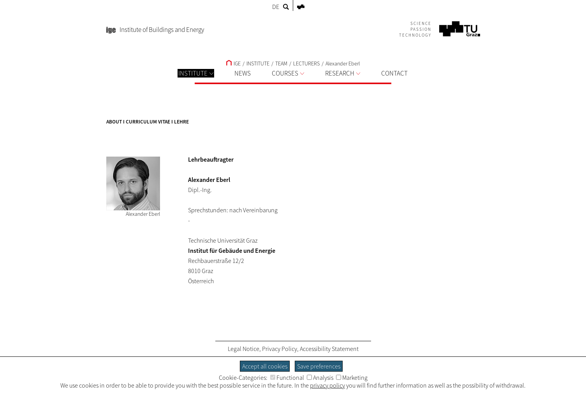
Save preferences (318, 366)
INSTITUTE (195, 73)
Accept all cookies (264, 366)
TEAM (281, 63)
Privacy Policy (279, 349)
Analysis (320, 377)
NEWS (242, 73)
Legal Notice (243, 349)
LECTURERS (306, 63)
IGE (233, 63)
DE (275, 7)
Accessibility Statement (329, 349)
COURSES (288, 73)
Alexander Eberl (343, 63)
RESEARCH (342, 73)
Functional (287, 377)
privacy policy (327, 385)
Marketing (352, 377)
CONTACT (394, 73)
